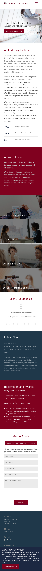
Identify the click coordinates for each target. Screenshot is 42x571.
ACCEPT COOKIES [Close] (11, 566)
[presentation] (19, 495)
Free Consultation (14, 31)
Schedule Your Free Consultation (21, 443)
